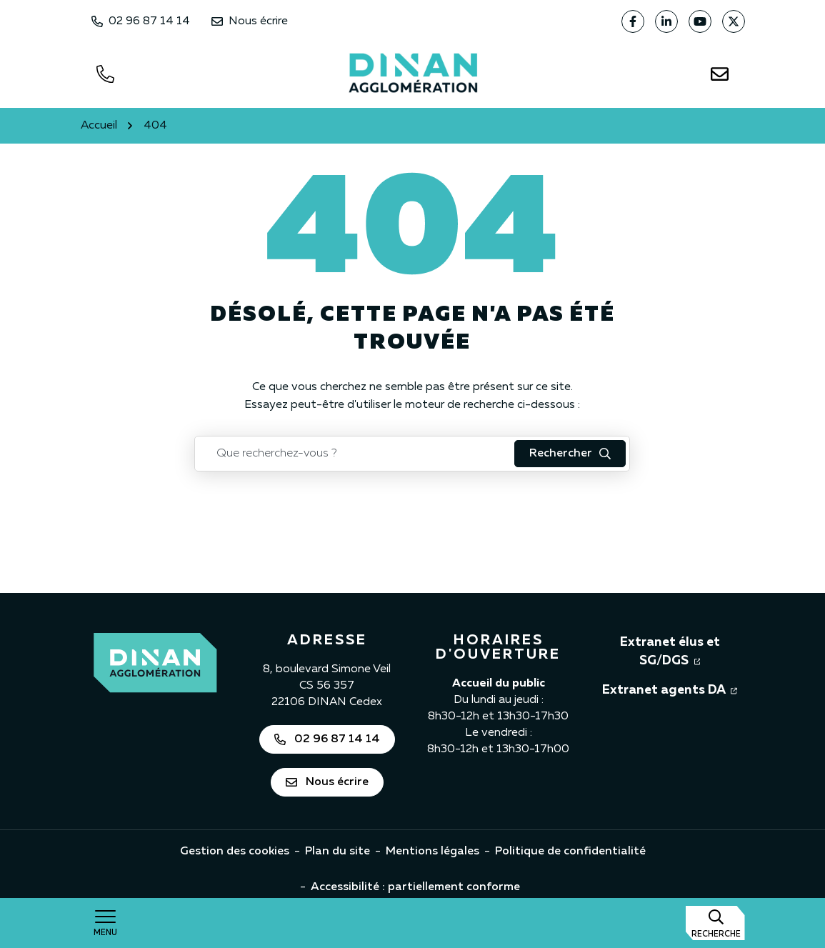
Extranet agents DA (669, 689)
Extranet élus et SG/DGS (682, 651)
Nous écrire (249, 21)
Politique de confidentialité (570, 851)
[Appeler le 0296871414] (106, 73)
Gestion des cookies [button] (234, 851)
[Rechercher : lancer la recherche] (570, 453)
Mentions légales (432, 851)
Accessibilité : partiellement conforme (415, 887)
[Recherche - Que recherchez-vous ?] (355, 453)
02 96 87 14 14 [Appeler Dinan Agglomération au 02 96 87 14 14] (140, 21)
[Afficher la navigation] (106, 922)
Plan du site (337, 851)
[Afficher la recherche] (715, 923)
